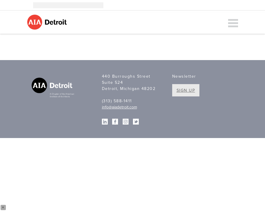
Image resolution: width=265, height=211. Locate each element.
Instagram (209, 5)
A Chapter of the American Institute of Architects (54, 88)
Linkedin (217, 5)
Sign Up (186, 90)
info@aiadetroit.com (119, 107)
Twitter (235, 5)
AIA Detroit (48, 22)
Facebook (226, 5)
